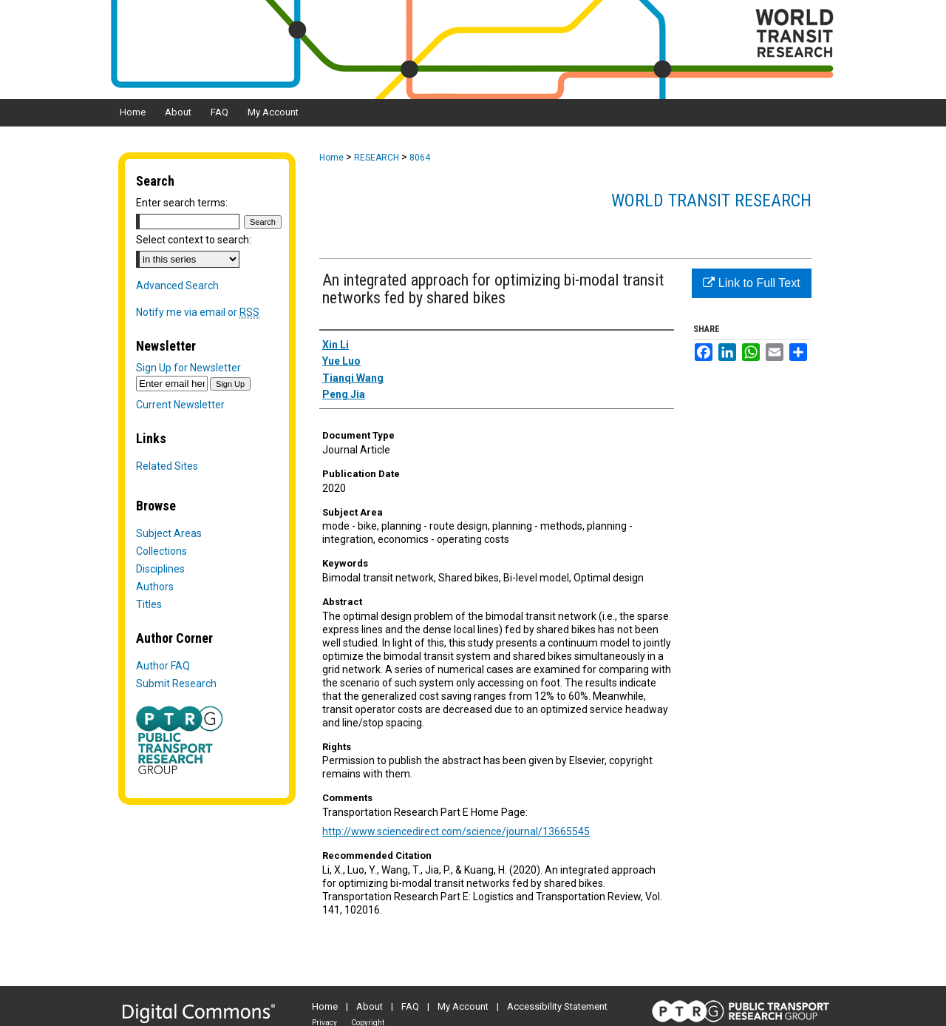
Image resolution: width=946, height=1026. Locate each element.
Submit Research (176, 683)
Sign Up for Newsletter (188, 368)
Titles (149, 604)
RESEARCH (376, 157)
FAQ (410, 1006)
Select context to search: (193, 240)
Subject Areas (169, 533)
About (369, 1006)
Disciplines (160, 569)
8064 (419, 157)
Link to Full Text (751, 283)
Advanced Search (177, 285)
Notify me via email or (197, 312)
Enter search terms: (182, 203)
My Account (463, 1006)
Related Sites (167, 466)
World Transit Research (711, 200)
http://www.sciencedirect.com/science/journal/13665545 (456, 831)
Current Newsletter (180, 405)
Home (331, 157)
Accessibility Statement (557, 1006)
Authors (155, 587)
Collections (161, 551)
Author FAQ (163, 666)
